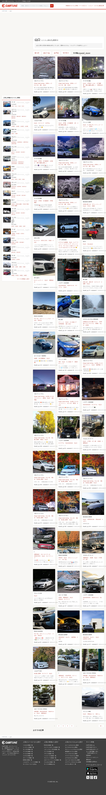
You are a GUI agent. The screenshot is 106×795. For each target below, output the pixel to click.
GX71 (13, 152)
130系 (13, 126)
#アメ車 (94, 441)
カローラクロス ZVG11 (89, 673)
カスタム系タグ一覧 (70, 764)
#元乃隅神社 (42, 358)
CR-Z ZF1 (37, 238)
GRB (20, 226)
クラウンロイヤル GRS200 (90, 319)
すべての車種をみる (49, 764)
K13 (23, 106)
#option (61, 599)
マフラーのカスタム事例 (72, 755)
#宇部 (64, 123)
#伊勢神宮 (61, 324)
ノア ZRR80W (63, 239)
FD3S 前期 (19, 204)
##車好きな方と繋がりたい (90, 321)
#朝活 (41, 439)
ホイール (46, 53)
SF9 (16, 179)
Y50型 (13, 233)
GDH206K (14, 163)
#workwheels (62, 285)
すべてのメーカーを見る (30, 764)
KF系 (17, 242)
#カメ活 (36, 85)
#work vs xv (70, 285)
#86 (60, 362)
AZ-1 (84, 241)
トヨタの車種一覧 (28, 745)
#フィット (61, 322)
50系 (24, 266)
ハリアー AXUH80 (64, 283)
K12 (19, 106)
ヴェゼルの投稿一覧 (49, 762)
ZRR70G (25, 142)
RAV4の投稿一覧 (48, 745)
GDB (16, 226)
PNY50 (13, 235)
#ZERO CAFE (87, 639)
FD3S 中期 (25, 204)
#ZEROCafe (90, 519)
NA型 (25, 275)
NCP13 (13, 188)
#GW (50, 240)
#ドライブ (41, 123)
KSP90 (19, 186)
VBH (16, 133)
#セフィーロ (64, 677)
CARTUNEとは (90, 745)
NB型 (13, 275)
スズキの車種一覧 (28, 755)
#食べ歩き (68, 324)
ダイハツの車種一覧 (28, 758)
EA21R (18, 252)
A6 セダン (37, 277)
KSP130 (14, 186)
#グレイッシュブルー (46, 318)
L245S (18, 259)
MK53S (24, 116)
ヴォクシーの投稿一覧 (50, 758)
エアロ (56, 53)
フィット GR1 (87, 711)
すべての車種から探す (23, 279)
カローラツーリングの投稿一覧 (52, 760)
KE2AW (22, 242)
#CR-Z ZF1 (44, 240)
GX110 (13, 214)
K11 (16, 106)
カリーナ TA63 (63, 595)
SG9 (23, 179)
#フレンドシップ (96, 204)
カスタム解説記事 (99, 5)
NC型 (17, 275)
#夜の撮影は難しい (91, 85)
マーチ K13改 (87, 81)
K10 (13, 106)
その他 (81, 53)
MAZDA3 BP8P (87, 517)
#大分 (89, 206)
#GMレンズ (49, 83)
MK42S (19, 116)
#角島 (35, 358)
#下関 (89, 441)
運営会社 (88, 759)
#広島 (87, 325)
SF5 (13, 179)
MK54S (13, 118)
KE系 (13, 242)
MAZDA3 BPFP (87, 201)
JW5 (13, 170)
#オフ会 (36, 318)
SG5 (20, 179)
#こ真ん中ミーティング (93, 125)
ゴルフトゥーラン (39, 81)
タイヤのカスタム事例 (71, 747)
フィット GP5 (87, 122)
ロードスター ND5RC (40, 356)
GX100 (17, 152)
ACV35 (18, 195)
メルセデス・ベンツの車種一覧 (31, 762)
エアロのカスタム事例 (71, 758)
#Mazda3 (98, 519)
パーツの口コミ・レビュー (86, 5)
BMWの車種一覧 (27, 760)
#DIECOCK (37, 556)
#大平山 (47, 123)
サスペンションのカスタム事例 (73, 749)
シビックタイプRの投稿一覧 (52, 749)
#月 (75, 123)
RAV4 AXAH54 (38, 316)
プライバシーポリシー (92, 757)
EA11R (13, 252)
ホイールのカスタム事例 (72, 745)
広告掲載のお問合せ (91, 761)
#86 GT (91, 282)
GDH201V (21, 162)
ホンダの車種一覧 (28, 749)
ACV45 (13, 196)
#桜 (41, 85)
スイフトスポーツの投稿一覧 (52, 747)
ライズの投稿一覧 (49, 751)
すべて (37, 53)
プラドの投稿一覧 (49, 753)
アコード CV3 (38, 593)
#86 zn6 (85, 282)
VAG (13, 133)
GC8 (13, 226)
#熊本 (93, 206)
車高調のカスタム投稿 (71, 751)
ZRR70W (14, 143)
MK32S (13, 116)
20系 (16, 266)
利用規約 (88, 755)
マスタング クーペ (88, 438)
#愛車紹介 (37, 554)
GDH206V (21, 163)
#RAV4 (40, 320)
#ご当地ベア (73, 322)
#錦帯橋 (98, 365)
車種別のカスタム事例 (72, 5)
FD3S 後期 (14, 205)
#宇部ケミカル (91, 83)
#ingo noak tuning (39, 83)
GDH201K (14, 162)
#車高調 (85, 675)
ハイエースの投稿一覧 (50, 755)
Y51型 (17, 233)
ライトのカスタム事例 (71, 753)
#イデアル (94, 404)
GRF (24, 226)
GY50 (22, 233)
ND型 (21, 275)
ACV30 (13, 195)
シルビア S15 (38, 120)
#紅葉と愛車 (40, 479)
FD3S (13, 204)
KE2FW (14, 243)
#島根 (96, 323)
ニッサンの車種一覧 (28, 747)
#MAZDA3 (61, 637)
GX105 (23, 152)
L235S (13, 259)
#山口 (44, 85)
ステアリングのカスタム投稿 (73, 762)
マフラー (66, 53)
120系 (26, 126)
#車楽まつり (90, 714)
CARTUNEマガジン (91, 747)
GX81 (13, 153)
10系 (13, 266)
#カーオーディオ (45, 554)
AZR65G (19, 142)
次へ (101, 726)
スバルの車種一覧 (28, 753)
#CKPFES (68, 675)
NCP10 (24, 186)
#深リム (98, 714)
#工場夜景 (70, 123)
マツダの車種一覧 (28, 751)
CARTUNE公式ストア (92, 749)
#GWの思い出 (87, 204)
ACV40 (23, 195)
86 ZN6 (85, 279)
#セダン (68, 637)
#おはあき (90, 244)
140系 (17, 126)
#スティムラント (38, 280)
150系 (22, 126)
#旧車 (99, 441)
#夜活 (44, 398)
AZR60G (14, 142)
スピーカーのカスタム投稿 (72, 760)
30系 (20, 266)
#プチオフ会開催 (63, 242)
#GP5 (90, 126)
